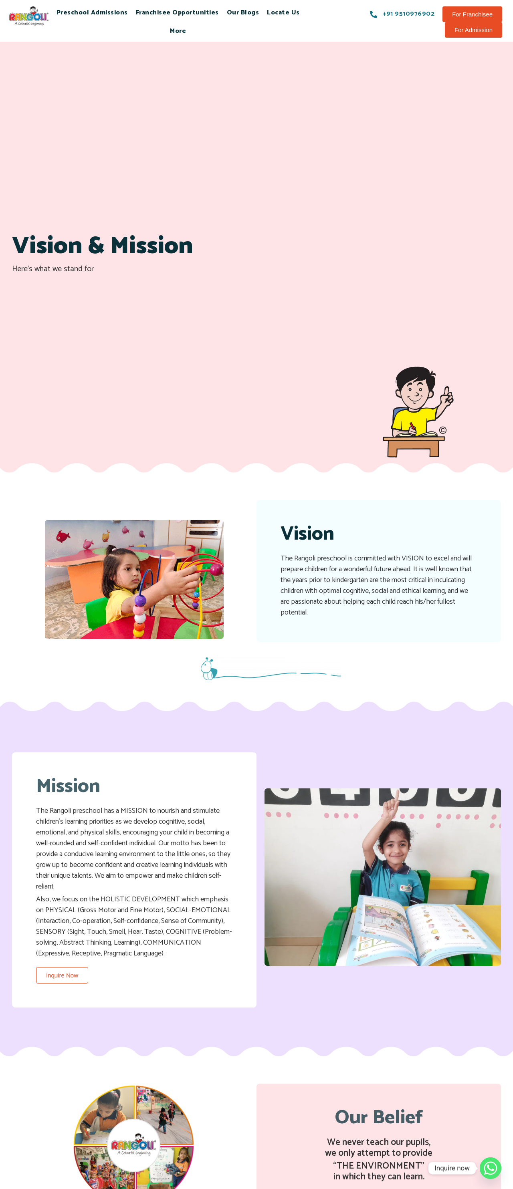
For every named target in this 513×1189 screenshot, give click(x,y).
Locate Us (283, 12)
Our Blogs (243, 12)
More (178, 31)
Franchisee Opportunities (177, 12)
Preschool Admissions (92, 12)
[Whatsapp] (490, 1168)
